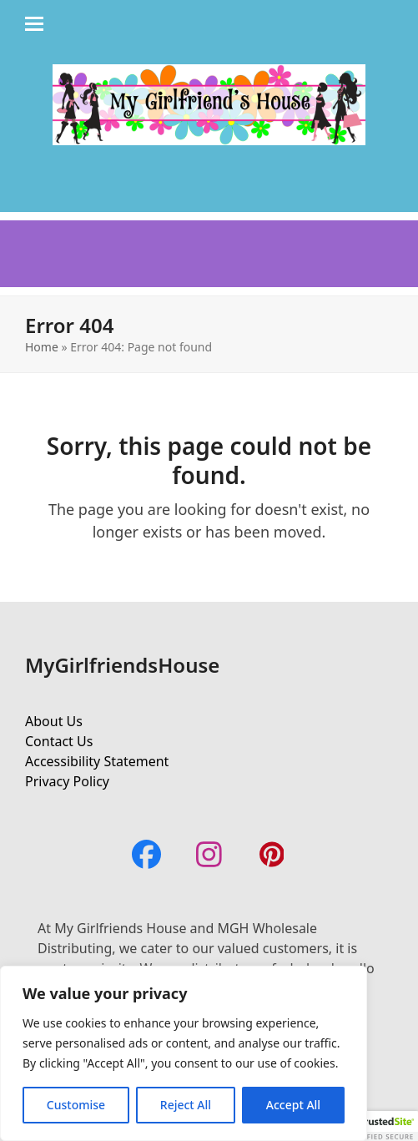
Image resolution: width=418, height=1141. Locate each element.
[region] (183, 1053)
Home (41, 347)
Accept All (293, 1105)
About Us (54, 721)
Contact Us (59, 741)
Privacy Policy (67, 781)
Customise (76, 1105)
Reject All (185, 1105)
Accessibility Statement (97, 761)
